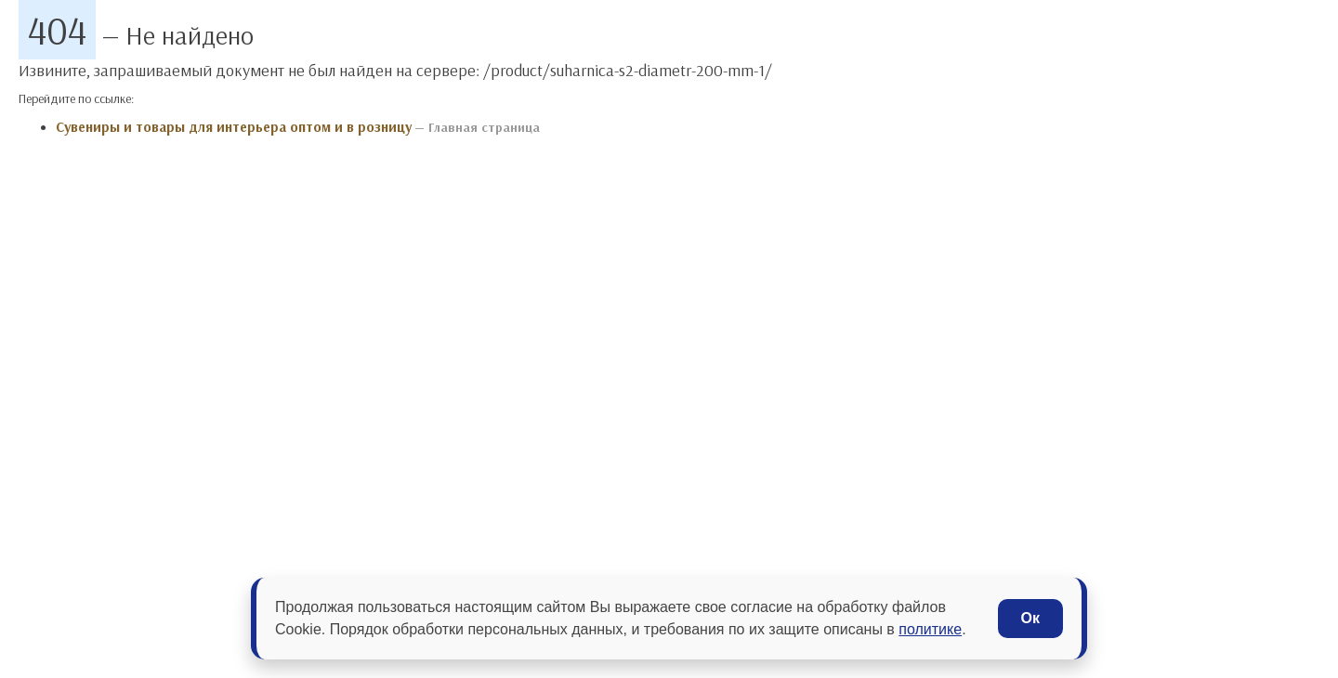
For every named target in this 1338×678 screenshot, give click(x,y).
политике (930, 629)
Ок (1030, 618)
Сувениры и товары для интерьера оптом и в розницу (234, 127)
